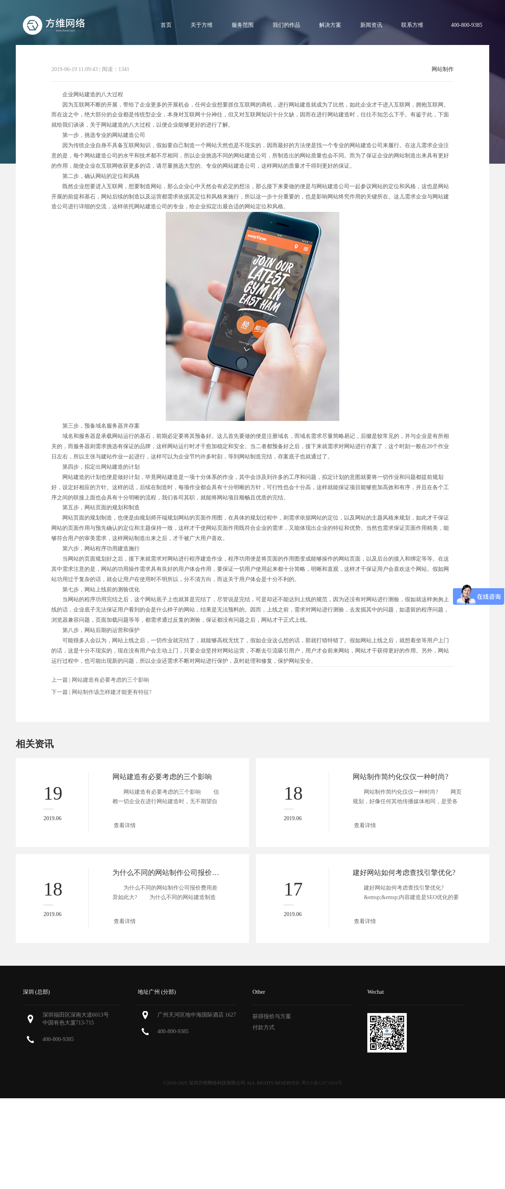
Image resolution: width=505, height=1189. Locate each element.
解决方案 (330, 25)
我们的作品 (286, 25)
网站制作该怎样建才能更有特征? (112, 692)
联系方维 (412, 25)
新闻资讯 (371, 25)
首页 (166, 25)
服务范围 (243, 25)
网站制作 (443, 69)
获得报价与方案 (271, 1016)
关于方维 (202, 25)
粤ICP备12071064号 (321, 1083)
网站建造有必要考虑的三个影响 (110, 680)
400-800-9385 (58, 1039)
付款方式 (263, 1027)
